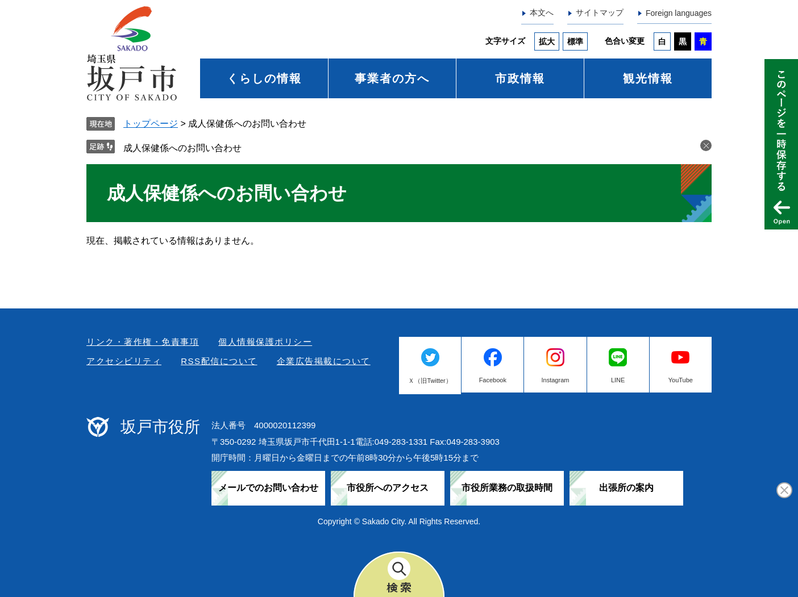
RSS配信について (219, 361)
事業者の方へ (392, 78)
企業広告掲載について (324, 361)
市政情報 (520, 78)
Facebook (492, 380)
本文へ (542, 12)
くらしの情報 (264, 78)
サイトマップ (600, 12)
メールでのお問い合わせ (268, 487)
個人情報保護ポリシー (265, 341)
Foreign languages (679, 13)
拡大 (547, 41)
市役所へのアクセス (388, 487)
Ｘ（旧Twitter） (429, 380)
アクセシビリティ (123, 361)
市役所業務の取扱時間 (507, 487)
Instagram (556, 380)
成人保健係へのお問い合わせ (182, 148)
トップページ (150, 123)
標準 (575, 41)
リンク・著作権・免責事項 (142, 341)
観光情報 (648, 78)
